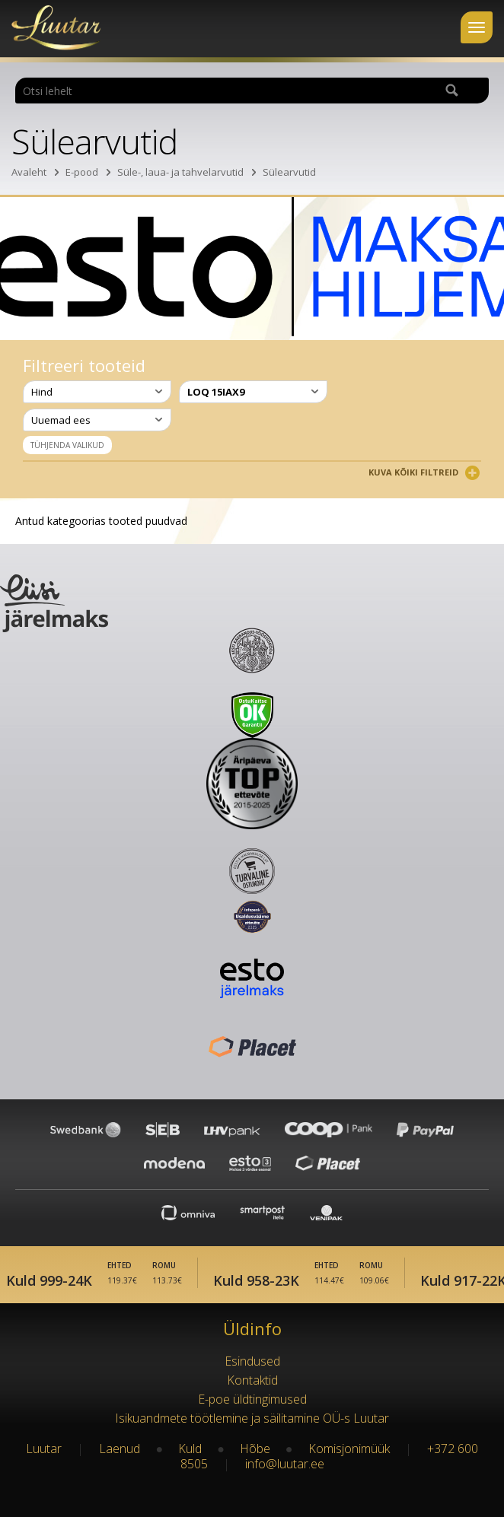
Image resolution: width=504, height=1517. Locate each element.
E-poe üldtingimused (252, 1399)
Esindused (252, 1361)
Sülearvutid (289, 172)
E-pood (81, 172)
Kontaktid (252, 1380)
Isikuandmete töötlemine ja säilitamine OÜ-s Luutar (252, 1418)
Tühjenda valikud (67, 445)
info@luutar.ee (284, 1463)
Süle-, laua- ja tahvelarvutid (180, 172)
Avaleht (28, 172)
